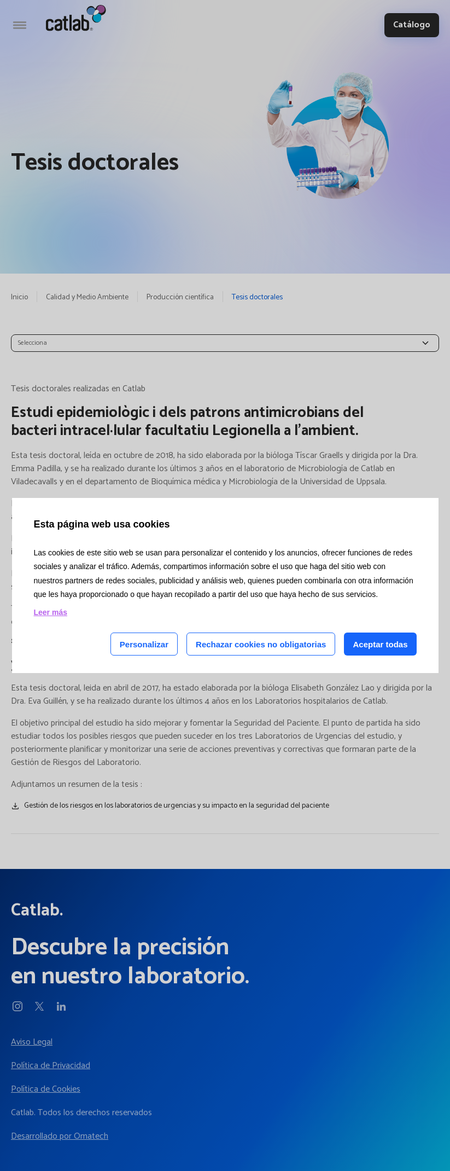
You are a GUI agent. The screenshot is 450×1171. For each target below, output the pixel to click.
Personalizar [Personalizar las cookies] (144, 644)
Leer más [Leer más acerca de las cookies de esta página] (50, 612)
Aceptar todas (380, 644)
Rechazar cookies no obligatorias (261, 644)
